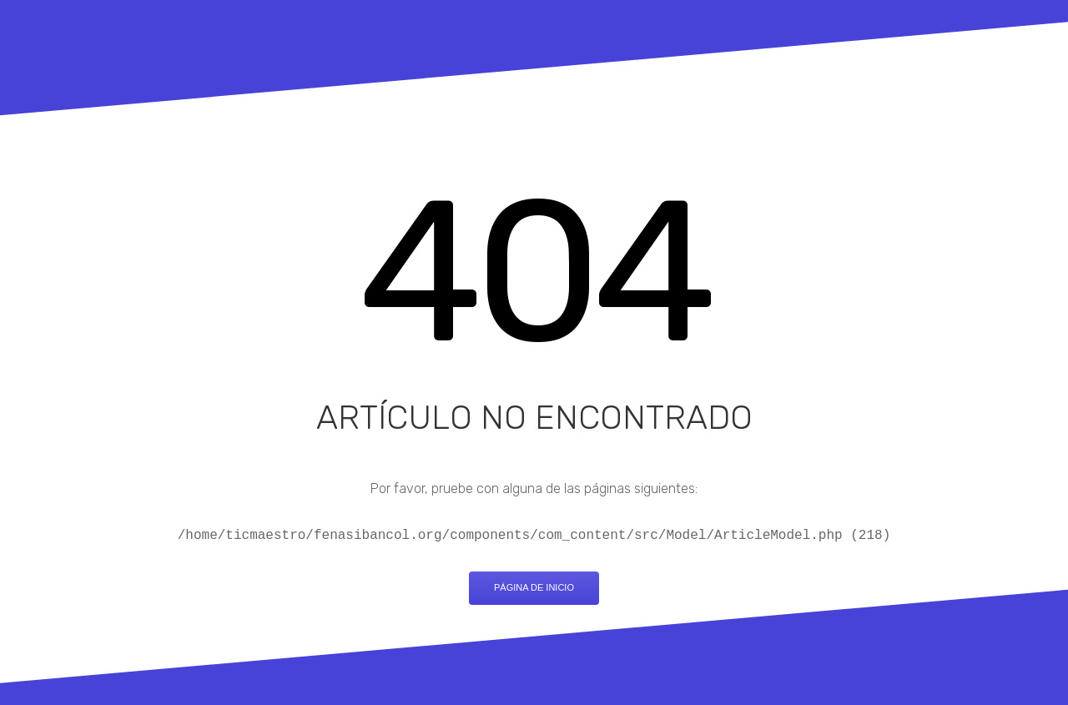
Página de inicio (534, 587)
